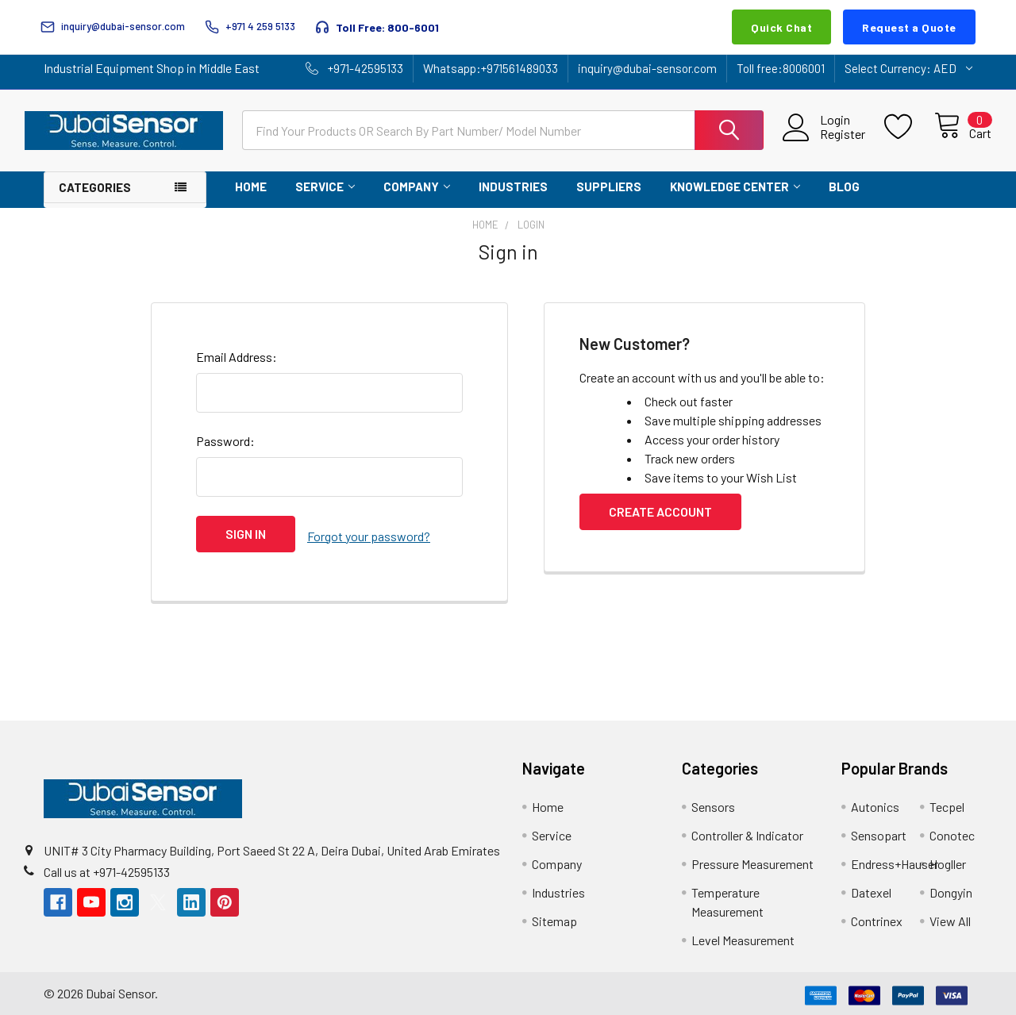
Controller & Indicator (747, 831)
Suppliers (608, 186)
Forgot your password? (368, 533)
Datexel (871, 888)
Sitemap (554, 917)
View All (950, 917)
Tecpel (946, 802)
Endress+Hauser (894, 859)
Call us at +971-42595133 (107, 867)
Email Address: (236, 356)
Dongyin (950, 888)
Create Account (660, 511)
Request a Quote (909, 27)
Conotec (952, 831)
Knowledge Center (735, 186)
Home (251, 186)
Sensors (713, 802)
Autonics (875, 802)
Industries (513, 186)
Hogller (947, 859)
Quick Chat (781, 27)
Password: (225, 440)
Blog (844, 186)
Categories (95, 187)
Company (416, 186)
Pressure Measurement (752, 859)
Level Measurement (743, 936)
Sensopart (878, 831)
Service (325, 186)
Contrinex (876, 917)
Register (824, 134)
